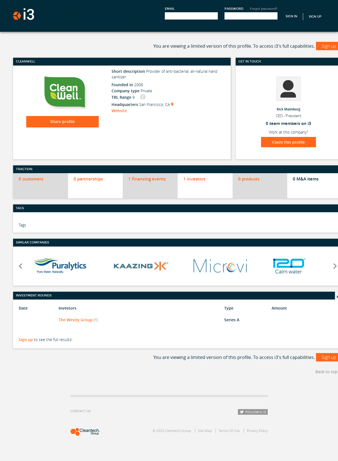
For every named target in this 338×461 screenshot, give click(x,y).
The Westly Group (76, 319)
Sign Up (315, 16)
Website (119, 110)
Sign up (26, 339)
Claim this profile (288, 142)
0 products (248, 179)
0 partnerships (88, 179)
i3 (23, 14)
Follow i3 (253, 412)
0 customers (31, 179)
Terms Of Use (229, 430)
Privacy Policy (257, 430)
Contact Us (80, 411)
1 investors (194, 179)
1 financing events (147, 179)
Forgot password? (263, 8)
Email (170, 8)
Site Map (205, 430)
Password (233, 8)
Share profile (62, 121)
